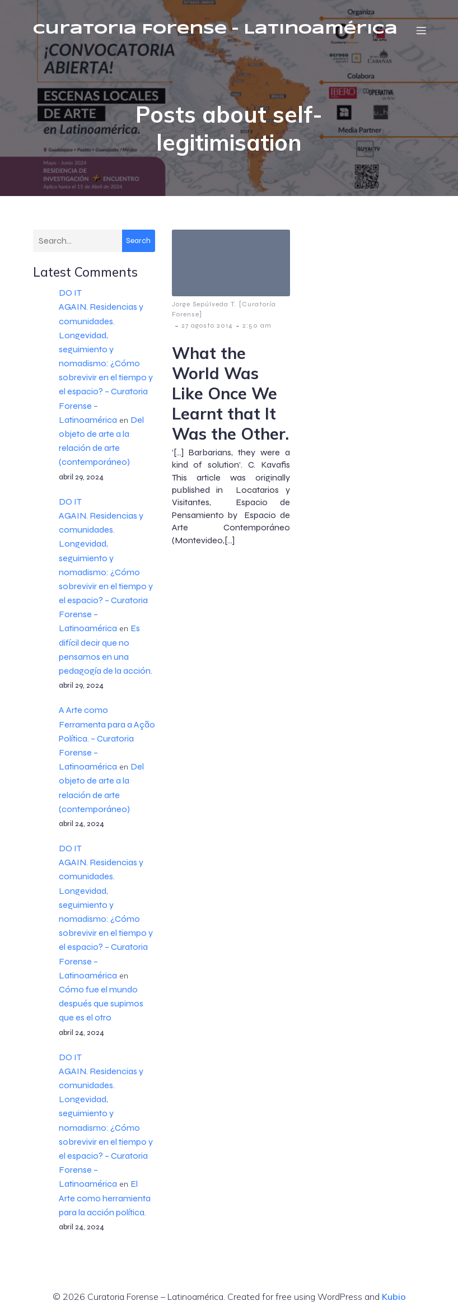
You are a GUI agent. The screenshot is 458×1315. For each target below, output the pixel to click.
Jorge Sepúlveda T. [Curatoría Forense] (224, 310)
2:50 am (257, 326)
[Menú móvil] (421, 30)
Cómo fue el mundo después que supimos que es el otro (101, 1004)
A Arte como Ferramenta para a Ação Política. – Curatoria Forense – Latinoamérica (107, 738)
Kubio (394, 1297)
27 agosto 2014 (207, 326)
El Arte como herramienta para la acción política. (105, 1198)
